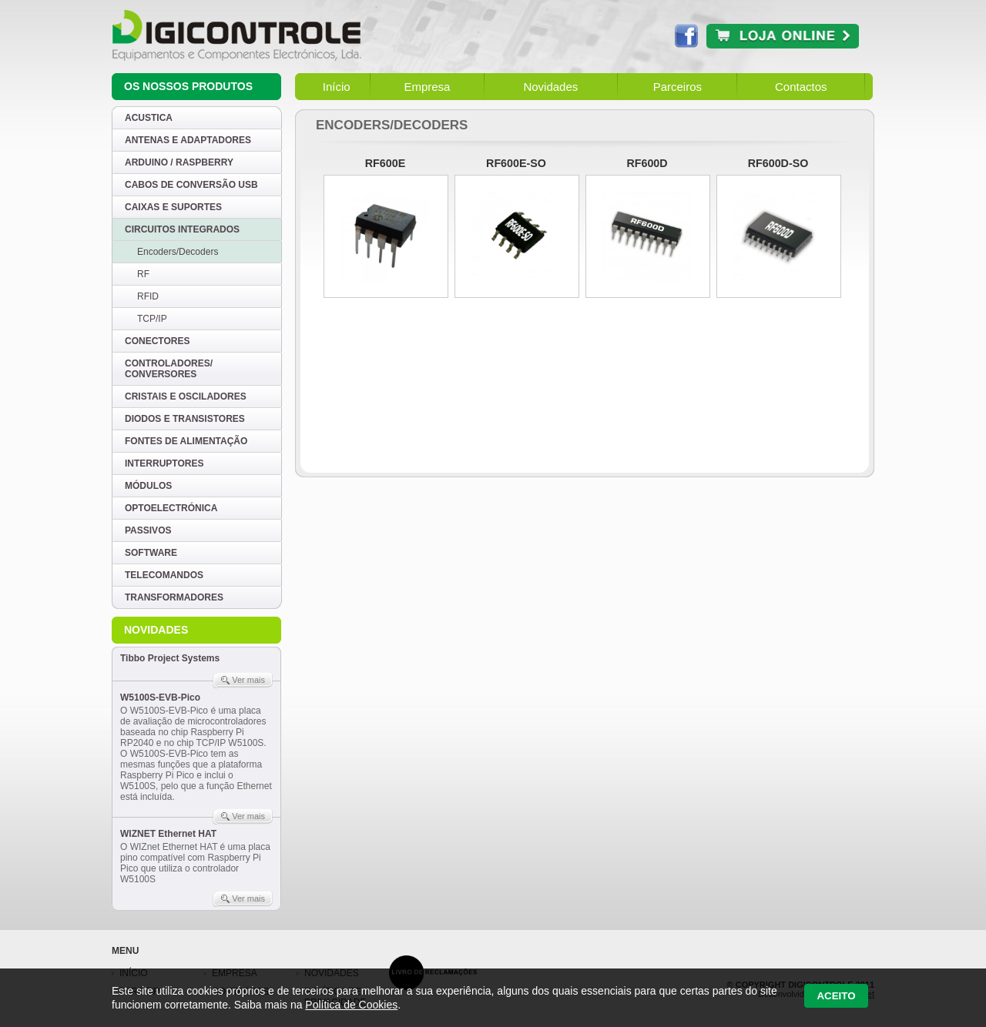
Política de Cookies (351, 1005)
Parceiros (677, 86)
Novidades (550, 86)
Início (336, 86)
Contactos (801, 86)
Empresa (427, 86)
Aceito (836, 996)
